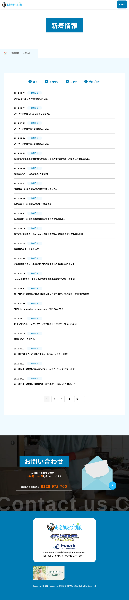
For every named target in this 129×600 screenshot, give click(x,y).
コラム (73, 81)
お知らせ (54, 81)
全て (35, 81)
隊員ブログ (95, 81)
